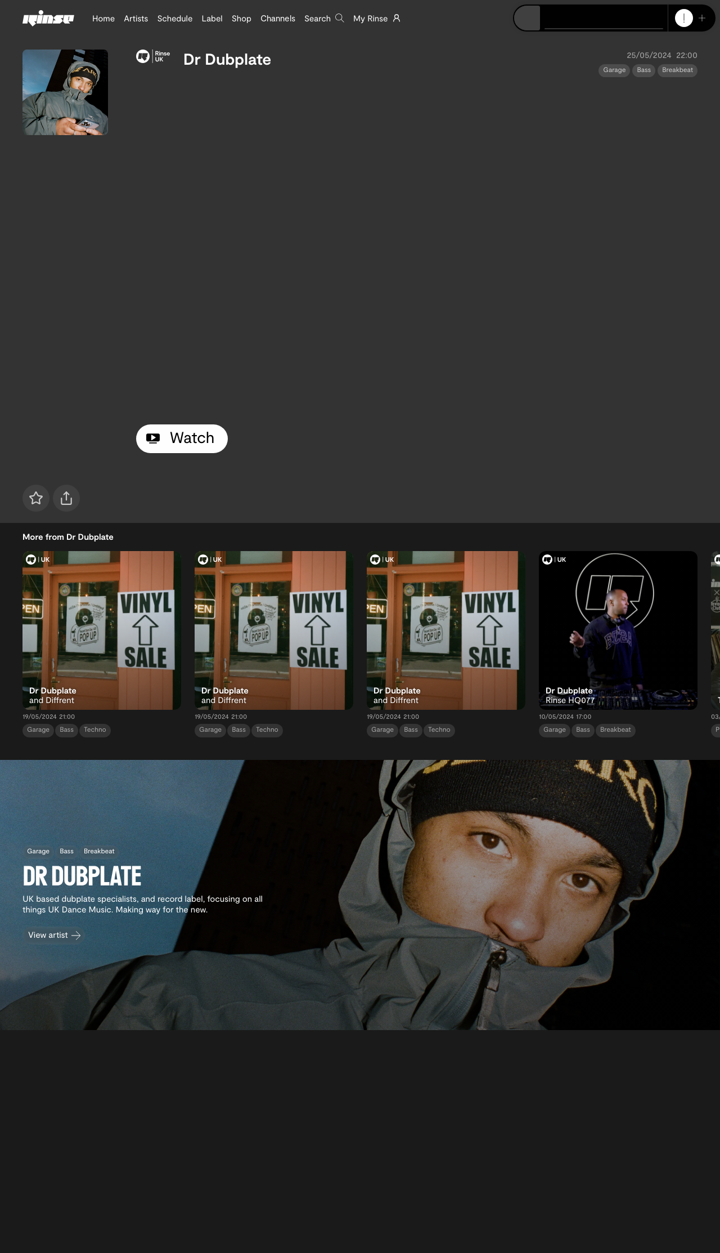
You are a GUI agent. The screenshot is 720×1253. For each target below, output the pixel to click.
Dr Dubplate (227, 58)
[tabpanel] (417, 248)
